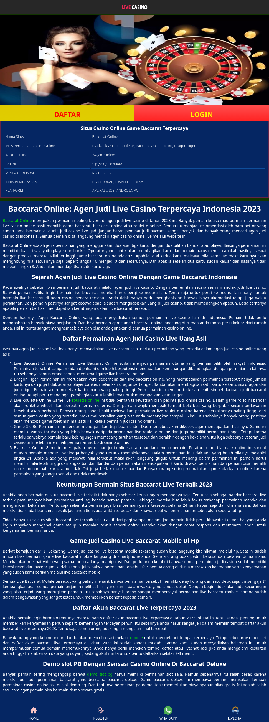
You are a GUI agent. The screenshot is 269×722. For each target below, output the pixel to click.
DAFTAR (67, 114)
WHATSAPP (168, 713)
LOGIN (202, 114)
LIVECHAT (235, 713)
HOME (34, 713)
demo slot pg (100, 674)
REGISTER (100, 713)
